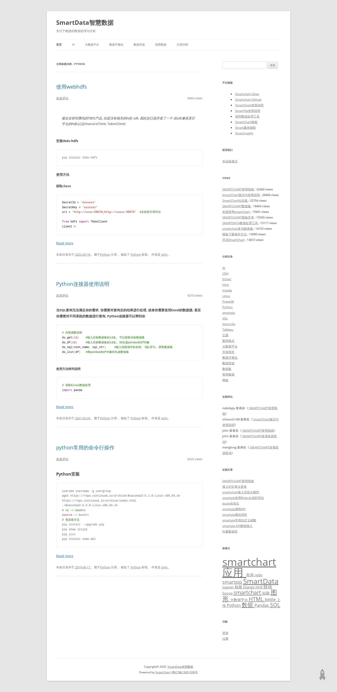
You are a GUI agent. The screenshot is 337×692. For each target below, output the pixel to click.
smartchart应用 (249, 567)
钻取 (266, 593)
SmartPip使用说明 (247, 111)
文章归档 (182, 45)
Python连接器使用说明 (82, 283)
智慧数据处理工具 (247, 116)
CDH (225, 273)
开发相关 (228, 352)
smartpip (228, 313)
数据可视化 (116, 45)
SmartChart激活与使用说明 (241, 195)
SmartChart (162, 672)
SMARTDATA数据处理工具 (240, 223)
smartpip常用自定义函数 (239, 520)
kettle (271, 599)
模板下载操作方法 (234, 234)
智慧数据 (160, 45)
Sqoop (228, 593)
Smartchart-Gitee (247, 94)
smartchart (248, 592)
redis (259, 575)
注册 (225, 638)
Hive (225, 285)
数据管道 (139, 45)
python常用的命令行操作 (85, 447)
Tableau (227, 329)
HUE (260, 587)
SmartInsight (244, 133)
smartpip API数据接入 (237, 526)
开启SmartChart (233, 240)
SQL (225, 318)
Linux (226, 296)
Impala (227, 290)
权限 (239, 587)
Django (249, 587)
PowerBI (228, 301)
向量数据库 (230, 531)
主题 (225, 335)
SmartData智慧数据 (85, 22)
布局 (250, 574)
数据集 (226, 369)
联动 (268, 587)
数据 (248, 605)
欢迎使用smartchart (236, 212)
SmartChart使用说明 (249, 105)
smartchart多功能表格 (238, 228)
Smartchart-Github (248, 99)
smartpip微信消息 (234, 515)
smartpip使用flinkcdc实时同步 (243, 498)
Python (105, 254)
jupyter (228, 587)
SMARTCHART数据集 (237, 206)
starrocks (228, 324)
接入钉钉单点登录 (234, 486)
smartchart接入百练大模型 (240, 492)
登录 (225, 633)
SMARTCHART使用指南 (238, 189)
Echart (226, 279)
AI (73, 45)
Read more (64, 243)
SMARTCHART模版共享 (238, 217)
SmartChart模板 (246, 122)
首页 (59, 45)
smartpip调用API (234, 509)
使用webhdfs (71, 86)
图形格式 (228, 341)
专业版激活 (230, 161)
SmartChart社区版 (235, 200)
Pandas (262, 605)
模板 (225, 380)
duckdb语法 (230, 503)
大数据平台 (92, 45)
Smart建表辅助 (245, 127)
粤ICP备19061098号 (185, 672)
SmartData (260, 581)
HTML (257, 599)
